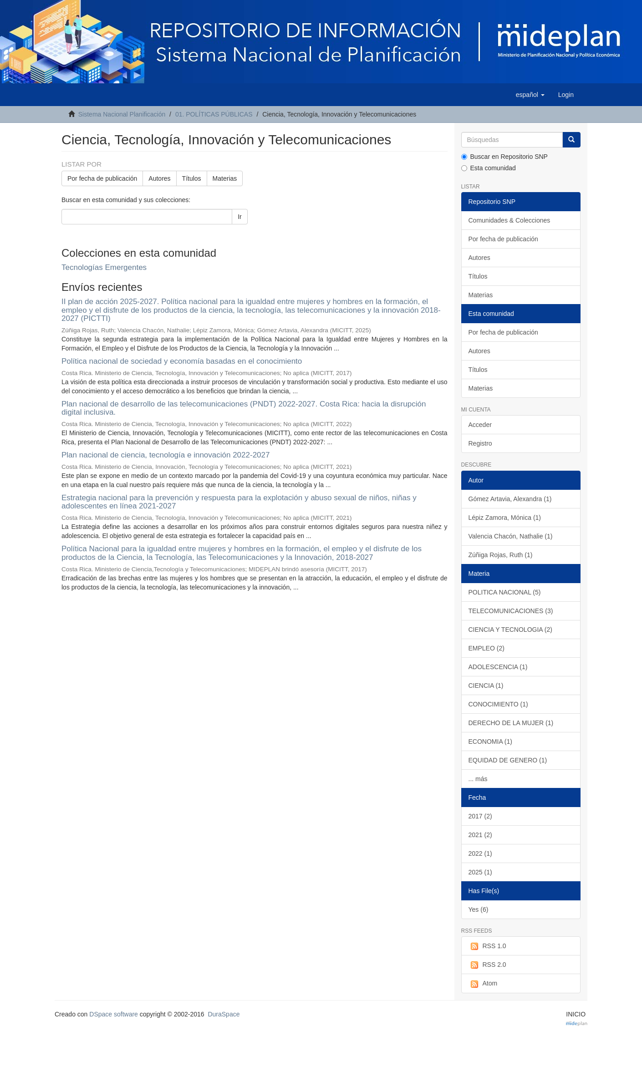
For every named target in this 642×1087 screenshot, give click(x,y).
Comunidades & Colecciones (509, 220)
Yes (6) (479, 909)
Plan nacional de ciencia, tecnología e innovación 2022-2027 (165, 455)
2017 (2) (480, 816)
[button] (530, 94)
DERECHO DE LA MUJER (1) (511, 722)
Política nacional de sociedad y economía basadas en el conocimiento (181, 361)
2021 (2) (480, 834)
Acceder (480, 424)
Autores (159, 178)
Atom (483, 984)
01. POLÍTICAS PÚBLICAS (214, 114)
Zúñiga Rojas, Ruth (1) (501, 555)
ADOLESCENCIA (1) (498, 666)
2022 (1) (480, 853)
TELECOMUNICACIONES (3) (511, 611)
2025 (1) (480, 872)
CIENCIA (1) (486, 685)
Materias (225, 178)
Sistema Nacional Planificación (121, 114)
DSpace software (113, 1014)
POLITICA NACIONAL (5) (505, 592)
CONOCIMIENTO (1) (498, 704)
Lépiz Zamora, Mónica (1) (505, 517)
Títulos (191, 178)
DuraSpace (223, 1014)
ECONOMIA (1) (490, 741)
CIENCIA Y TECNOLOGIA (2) (510, 629)
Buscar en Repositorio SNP (504, 156)
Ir (240, 216)
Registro (480, 443)
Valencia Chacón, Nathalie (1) (511, 536)
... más (478, 778)
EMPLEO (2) (486, 648)
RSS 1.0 (487, 946)
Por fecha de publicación (102, 178)
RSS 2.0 (487, 965)
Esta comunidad (488, 168)
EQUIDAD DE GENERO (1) (508, 760)
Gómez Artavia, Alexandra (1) (510, 499)
